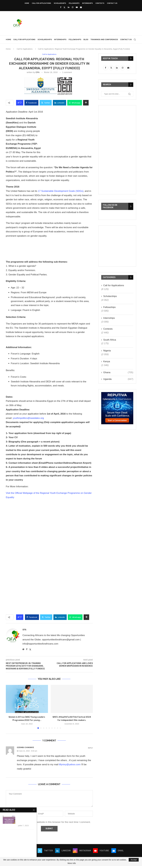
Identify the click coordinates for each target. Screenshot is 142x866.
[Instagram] (72, 7)
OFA (37, 72)
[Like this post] (21, 103)
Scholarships (60, 3)
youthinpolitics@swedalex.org (28, 418)
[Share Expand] (86, 103)
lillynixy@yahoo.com (69, 764)
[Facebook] (60, 7)
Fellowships (74, 3)
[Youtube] (77, 7)
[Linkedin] (68, 7)
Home (27, 3)
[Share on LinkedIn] (59, 103)
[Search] (134, 40)
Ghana (118, 372)
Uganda (118, 379)
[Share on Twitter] (46, 103)
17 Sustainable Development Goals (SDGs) (60, 191)
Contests (100, 3)
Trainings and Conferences (104, 39)
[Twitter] (64, 7)
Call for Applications (41, 3)
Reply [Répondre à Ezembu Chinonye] (90, 748)
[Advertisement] (85, 23)
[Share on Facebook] (31, 103)
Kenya (106, 361)
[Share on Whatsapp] (74, 103)
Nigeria (107, 350)
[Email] (81, 7)
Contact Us (112, 3)
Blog (85, 39)
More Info (72, 863)
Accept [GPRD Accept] (134, 860)
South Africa (109, 339)
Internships (87, 3)
